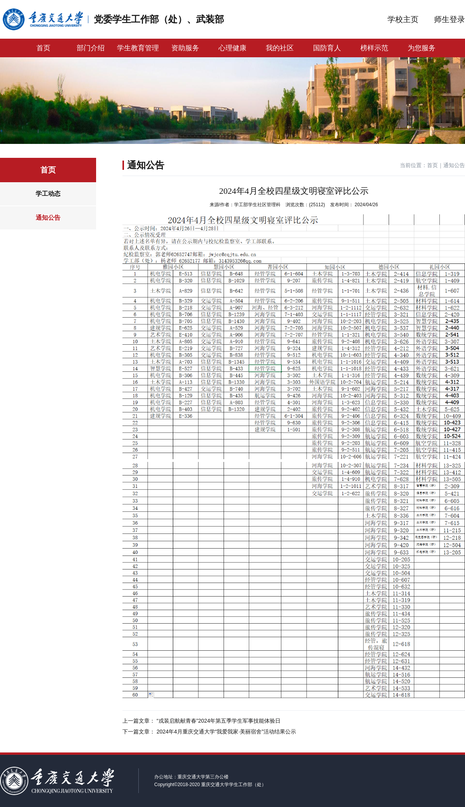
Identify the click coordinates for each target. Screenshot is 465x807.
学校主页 (403, 19)
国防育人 (327, 48)
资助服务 (185, 48)
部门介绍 (91, 48)
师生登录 (449, 19)
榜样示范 (374, 48)
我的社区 (280, 48)
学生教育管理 (138, 48)
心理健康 (232, 48)
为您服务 (422, 48)
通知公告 (48, 217)
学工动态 (48, 193)
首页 (43, 48)
